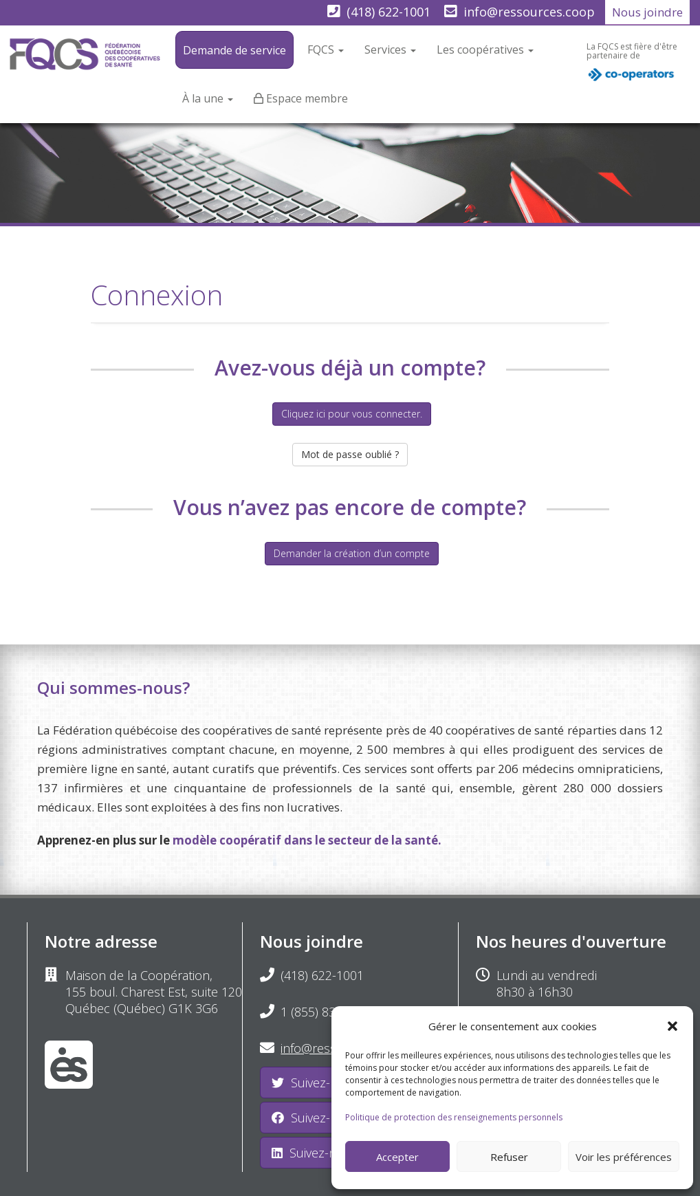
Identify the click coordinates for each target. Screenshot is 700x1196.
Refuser (509, 1157)
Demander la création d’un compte (352, 553)
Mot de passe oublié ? (350, 454)
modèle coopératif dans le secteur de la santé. (307, 840)
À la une (207, 98)
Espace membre (307, 98)
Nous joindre (647, 12)
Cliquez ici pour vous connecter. (351, 413)
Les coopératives (485, 49)
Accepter (397, 1157)
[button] (672, 1026)
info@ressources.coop (529, 11)
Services (390, 49)
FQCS (325, 49)
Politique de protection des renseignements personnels (453, 1117)
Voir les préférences (624, 1157)
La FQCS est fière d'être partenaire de (632, 65)
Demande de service (234, 50)
